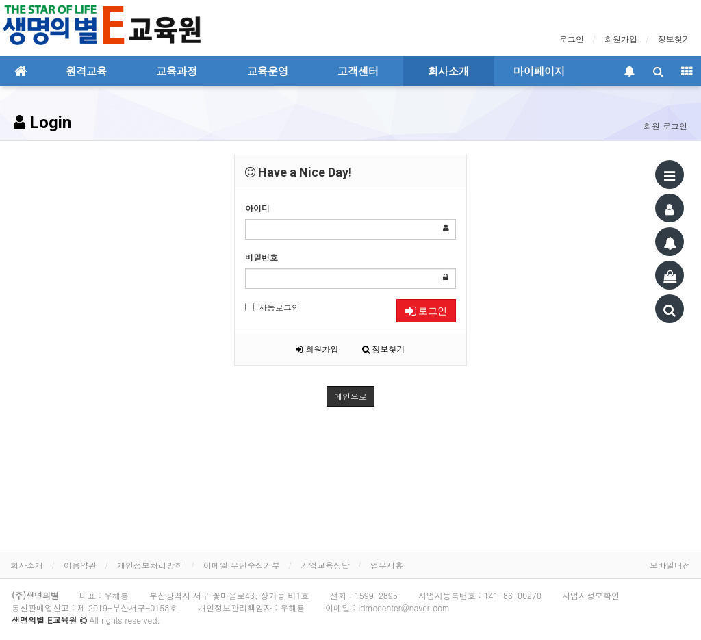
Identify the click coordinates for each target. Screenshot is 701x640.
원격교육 (86, 71)
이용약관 (80, 565)
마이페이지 (539, 71)
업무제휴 (386, 565)
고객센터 (358, 71)
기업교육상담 (325, 565)
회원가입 (620, 38)
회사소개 (448, 71)
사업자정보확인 (591, 595)
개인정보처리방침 (150, 565)
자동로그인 (272, 307)
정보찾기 (674, 38)
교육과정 (176, 71)
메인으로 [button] (350, 396)
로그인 (571, 38)
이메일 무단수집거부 (241, 565)
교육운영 (267, 71)
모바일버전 (670, 565)
